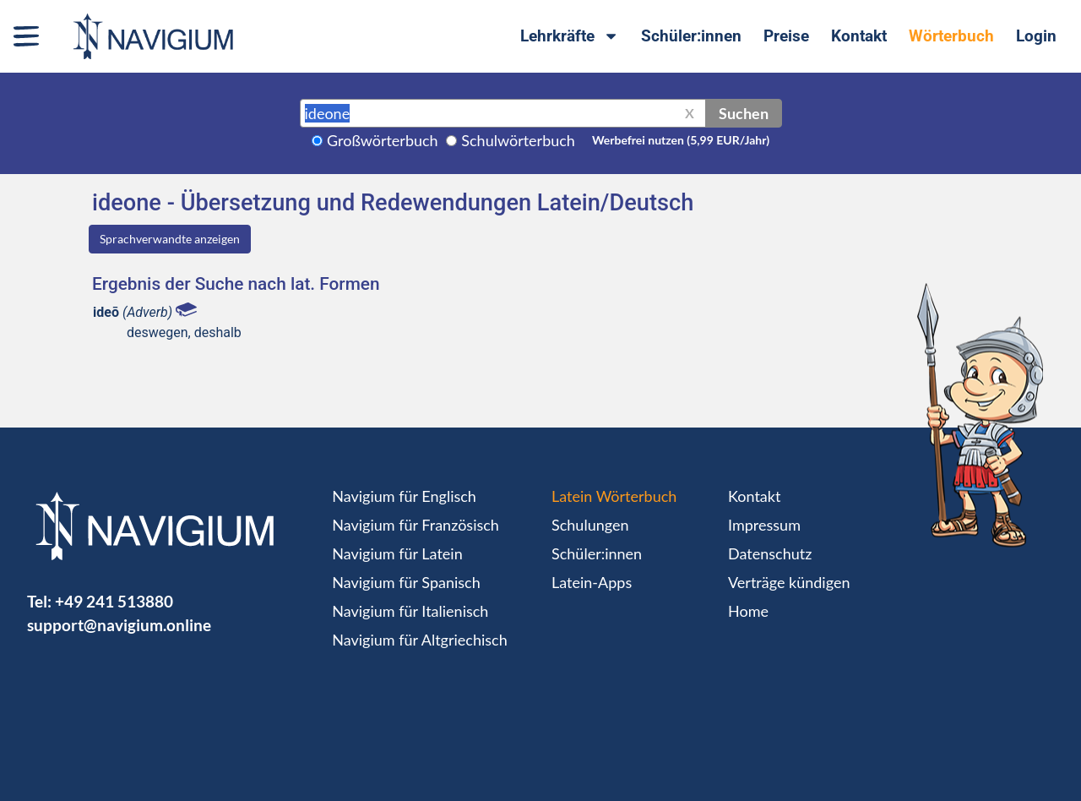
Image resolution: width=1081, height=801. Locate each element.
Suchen (744, 113)
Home (748, 611)
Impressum (764, 524)
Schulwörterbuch (518, 140)
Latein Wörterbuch (613, 496)
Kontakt (859, 36)
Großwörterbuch (382, 140)
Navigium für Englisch (404, 496)
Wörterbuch (951, 36)
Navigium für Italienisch (410, 611)
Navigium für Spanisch (406, 582)
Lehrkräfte (569, 35)
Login (1036, 36)
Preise (786, 36)
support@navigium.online (119, 625)
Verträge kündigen (789, 582)
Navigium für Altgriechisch (419, 639)
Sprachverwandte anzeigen (170, 239)
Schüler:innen (691, 36)
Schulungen (589, 524)
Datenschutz (770, 553)
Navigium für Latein (397, 553)
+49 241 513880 (114, 601)
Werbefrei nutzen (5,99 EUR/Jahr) (680, 140)
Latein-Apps (591, 582)
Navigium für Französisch (415, 524)
